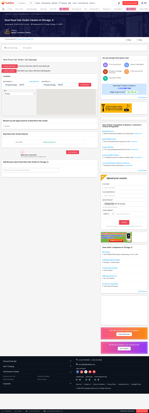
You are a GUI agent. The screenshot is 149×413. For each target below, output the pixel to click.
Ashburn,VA (138, 133)
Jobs (70, 3)
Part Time (53, 9)
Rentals (55, 3)
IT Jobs (10, 9)
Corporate (37, 384)
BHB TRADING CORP (109, 139)
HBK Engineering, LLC (109, 276)
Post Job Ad (131, 9)
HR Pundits (106, 252)
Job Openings (11, 48)
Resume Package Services (115, 72)
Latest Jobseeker (31, 9)
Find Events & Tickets (37, 372)
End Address (46, 81)
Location (27, 48)
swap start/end (34, 81)
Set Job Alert (72, 152)
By (5, 91)
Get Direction (85, 85)
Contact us (87, 384)
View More (142, 97)
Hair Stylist (7, 126)
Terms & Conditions (99, 384)
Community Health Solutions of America (115, 163)
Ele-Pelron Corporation (110, 284)
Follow (139, 40)
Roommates (46, 3)
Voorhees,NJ (138, 157)
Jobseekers (118, 9)
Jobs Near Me (76, 9)
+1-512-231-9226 (96, 360)
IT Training (63, 3)
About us (78, 384)
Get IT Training (37, 367)
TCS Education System (110, 268)
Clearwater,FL (129, 165)
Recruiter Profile (115, 78)
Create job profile (9, 66)
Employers (107, 9)
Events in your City (9, 376)
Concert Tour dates (43, 376)
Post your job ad (115, 64)
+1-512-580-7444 (124, 88)
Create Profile (143, 9)
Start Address (21, 81)
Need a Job (64, 9)
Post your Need (142, 411)
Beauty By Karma (108, 131)
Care (75, 3)
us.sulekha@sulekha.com (87, 364)
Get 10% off (132, 92)
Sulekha (8, 3)
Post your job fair (136, 71)
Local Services (83, 3)
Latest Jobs (43, 9)
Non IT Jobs (19, 9)
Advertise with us (123, 384)
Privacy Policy (111, 384)
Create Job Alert (9, 71)
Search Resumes (124, 334)
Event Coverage (8, 379)
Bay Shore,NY (134, 149)
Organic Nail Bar (108, 147)
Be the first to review (22, 24)
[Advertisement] (124, 310)
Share (128, 40)
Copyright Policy (136, 384)
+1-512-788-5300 (84, 360)
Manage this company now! (25, 39)
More (93, 3)
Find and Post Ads (37, 361)
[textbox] (21, 85)
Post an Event (41, 379)
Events (38, 3)
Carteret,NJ (134, 141)
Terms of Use (129, 226)
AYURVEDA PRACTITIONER (111, 260)
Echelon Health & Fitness (110, 155)
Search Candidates (137, 64)
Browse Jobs (95, 9)
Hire (85, 9)
